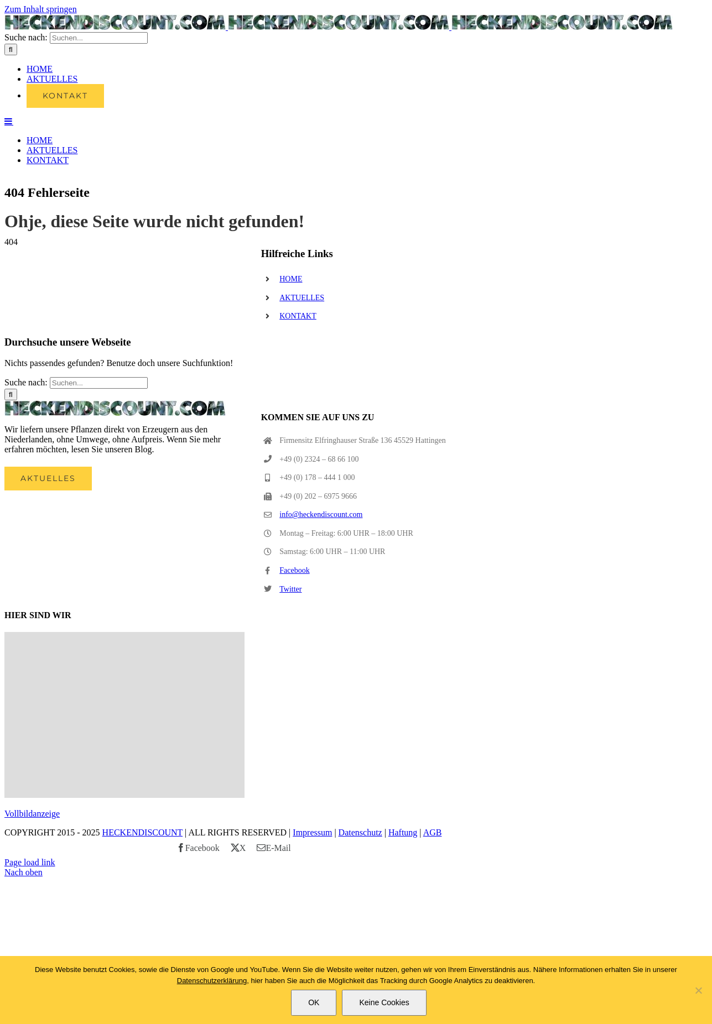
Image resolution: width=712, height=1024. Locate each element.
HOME (290, 379)
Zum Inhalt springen (40, 9)
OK (313, 1002)
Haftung (402, 932)
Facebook (294, 670)
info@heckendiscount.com (320, 614)
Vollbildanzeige (32, 913)
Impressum (312, 932)
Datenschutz (360, 932)
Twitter (290, 689)
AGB (432, 932)
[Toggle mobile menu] (8, 251)
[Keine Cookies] (698, 990)
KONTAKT (297, 416)
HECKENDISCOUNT (142, 932)
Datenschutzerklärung (212, 980)
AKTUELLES (301, 398)
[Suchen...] (99, 168)
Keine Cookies (384, 1002)
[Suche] (10, 179)
